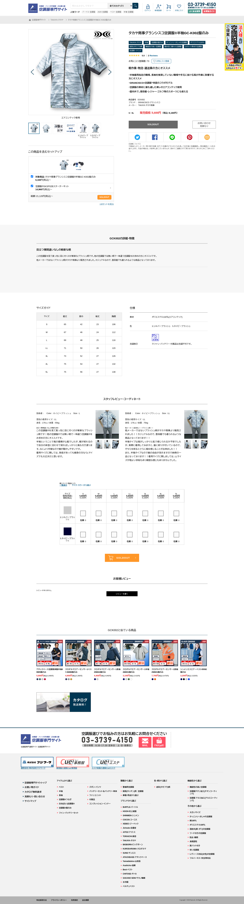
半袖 (146, 42)
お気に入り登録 (162, 61)
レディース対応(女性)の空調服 (202, 854)
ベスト (61, 787)
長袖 (61, 795)
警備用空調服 (128, 787)
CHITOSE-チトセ (130, 874)
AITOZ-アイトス (129, 832)
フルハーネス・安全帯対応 (200, 858)
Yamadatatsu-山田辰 (132, 861)
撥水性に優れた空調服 (172, 46)
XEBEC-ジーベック (130, 824)
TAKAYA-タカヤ (135, 42)
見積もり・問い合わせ (35, 796)
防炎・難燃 (194, 837)
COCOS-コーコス (130, 820)
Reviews (153, 56)
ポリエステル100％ (197, 42)
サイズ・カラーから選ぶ (81, 485)
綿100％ (193, 821)
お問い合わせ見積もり (204, 125)
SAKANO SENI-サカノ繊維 (134, 878)
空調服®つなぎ (65, 799)
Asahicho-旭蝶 (129, 865)
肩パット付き (195, 846)
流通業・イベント (135, 50)
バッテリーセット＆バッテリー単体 (103, 791)
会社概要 (85, 900)
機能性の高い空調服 (153, 46)
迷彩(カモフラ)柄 (136, 46)
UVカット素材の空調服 (193, 46)
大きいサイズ (195, 812)
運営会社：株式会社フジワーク (37, 763)
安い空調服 (194, 850)
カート (168, 10)
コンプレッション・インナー (100, 804)
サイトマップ (30, 801)
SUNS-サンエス (129, 853)
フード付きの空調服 (198, 833)
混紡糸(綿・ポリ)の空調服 (200, 829)
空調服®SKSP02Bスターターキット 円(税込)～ (52, 188)
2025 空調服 (103, 12)
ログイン (148, 10)
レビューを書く (122, 594)
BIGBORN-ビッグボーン (133, 845)
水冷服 (125, 882)
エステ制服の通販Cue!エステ (108, 763)
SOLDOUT (104, 197)
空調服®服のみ (157, 42)
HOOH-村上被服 (129, 811)
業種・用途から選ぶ (130, 795)
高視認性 (193, 841)
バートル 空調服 (88, 12)
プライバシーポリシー (59, 900)
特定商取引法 (41, 900)
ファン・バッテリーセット (68, 813)
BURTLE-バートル (130, 807)
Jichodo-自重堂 (129, 828)
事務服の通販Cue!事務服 (72, 763)
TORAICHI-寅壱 (129, 836)
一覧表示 (63, 485)
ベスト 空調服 (115, 12)
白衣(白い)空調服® (67, 804)
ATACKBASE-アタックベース (135, 857)
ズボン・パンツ (95, 787)
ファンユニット (95, 795)
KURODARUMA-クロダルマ (134, 849)
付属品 (92, 799)
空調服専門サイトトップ (36, 782)
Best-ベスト (127, 870)
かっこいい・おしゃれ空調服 (176, 42)
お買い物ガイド (32, 787)
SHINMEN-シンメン (131, 815)
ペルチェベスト (129, 886)
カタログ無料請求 (33, 792)
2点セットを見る (107, 204)
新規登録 (158, 10)
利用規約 (74, 900)
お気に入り (179, 10)
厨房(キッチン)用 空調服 (133, 791)
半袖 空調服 (128, 12)
